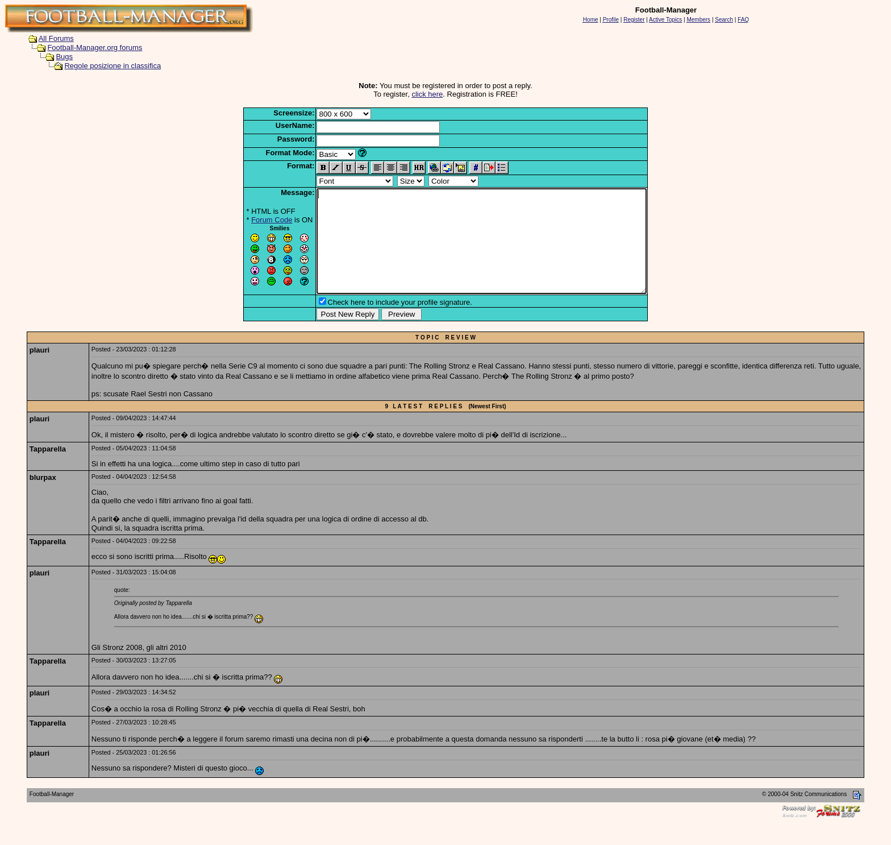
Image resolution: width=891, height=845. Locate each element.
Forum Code (251, 220)
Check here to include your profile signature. (380, 322)
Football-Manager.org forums (94, 47)
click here (427, 94)
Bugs (64, 56)
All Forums (56, 38)
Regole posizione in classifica (112, 65)
